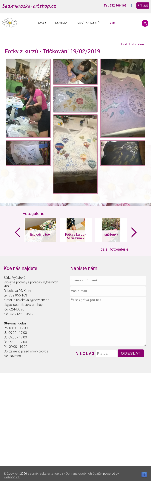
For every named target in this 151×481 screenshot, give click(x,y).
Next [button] (134, 232)
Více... (113, 23)
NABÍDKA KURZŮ (88, 23)
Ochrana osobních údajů (83, 473)
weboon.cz (12, 477)
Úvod (123, 44)
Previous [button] (17, 232)
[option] (40, 230)
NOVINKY (61, 23)
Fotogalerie (136, 44)
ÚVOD (42, 23)
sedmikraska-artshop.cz (45, 473)
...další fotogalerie (113, 249)
